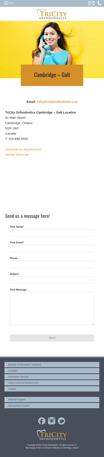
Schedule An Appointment (23, 149)
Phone (13, 258)
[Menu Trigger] (9, 3)
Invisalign (12, 370)
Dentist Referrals (16, 154)
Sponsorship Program (18, 405)
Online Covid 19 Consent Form (23, 383)
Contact (12, 389)
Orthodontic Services (18, 376)
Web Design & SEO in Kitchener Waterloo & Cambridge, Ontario (52, 448)
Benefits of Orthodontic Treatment (24, 364)
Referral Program (16, 399)
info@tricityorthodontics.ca (57, 101)
